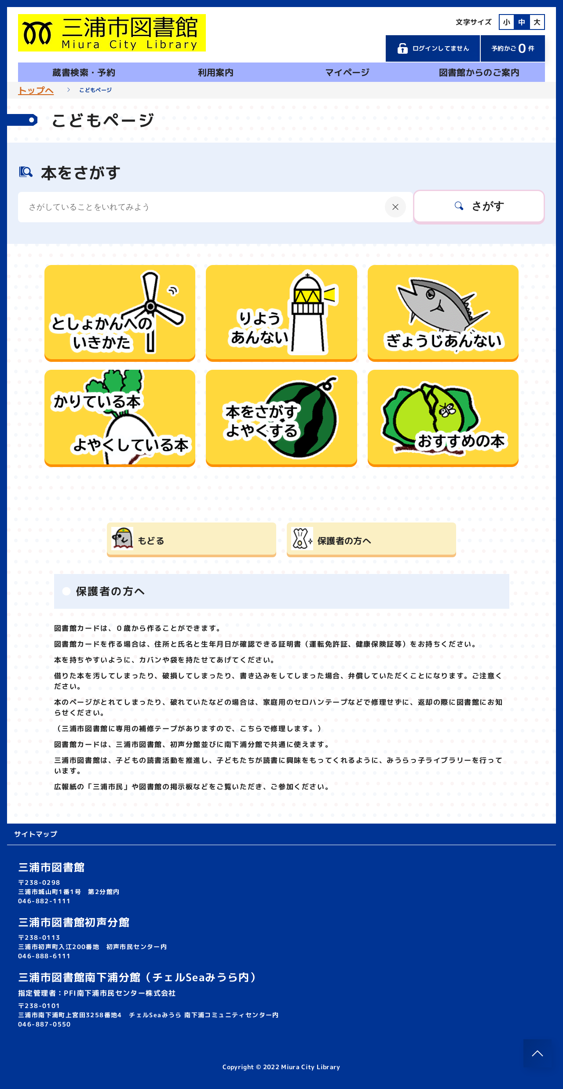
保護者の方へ (344, 540)
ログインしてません (432, 48)
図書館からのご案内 (479, 72)
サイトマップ (35, 834)
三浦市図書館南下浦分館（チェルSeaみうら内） (139, 977)
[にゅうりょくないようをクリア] (395, 206)
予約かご (512, 48)
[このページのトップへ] (537, 1053)
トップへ (36, 90)
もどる (151, 540)
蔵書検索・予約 (83, 72)
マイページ (347, 72)
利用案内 (216, 72)
